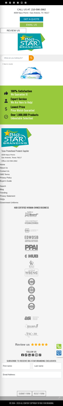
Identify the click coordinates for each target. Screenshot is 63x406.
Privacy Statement (7, 196)
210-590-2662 (38, 9)
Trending (3, 193)
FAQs (2, 199)
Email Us (31, 24)
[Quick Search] (15, 58)
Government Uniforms (9, 203)
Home (2, 165)
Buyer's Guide (6, 181)
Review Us (13, 30)
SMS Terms (5, 174)
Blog (2, 189)
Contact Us (4, 171)
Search (3, 186)
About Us (4, 168)
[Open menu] (58, 58)
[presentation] (31, 384)
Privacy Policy (6, 178)
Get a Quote (31, 19)
